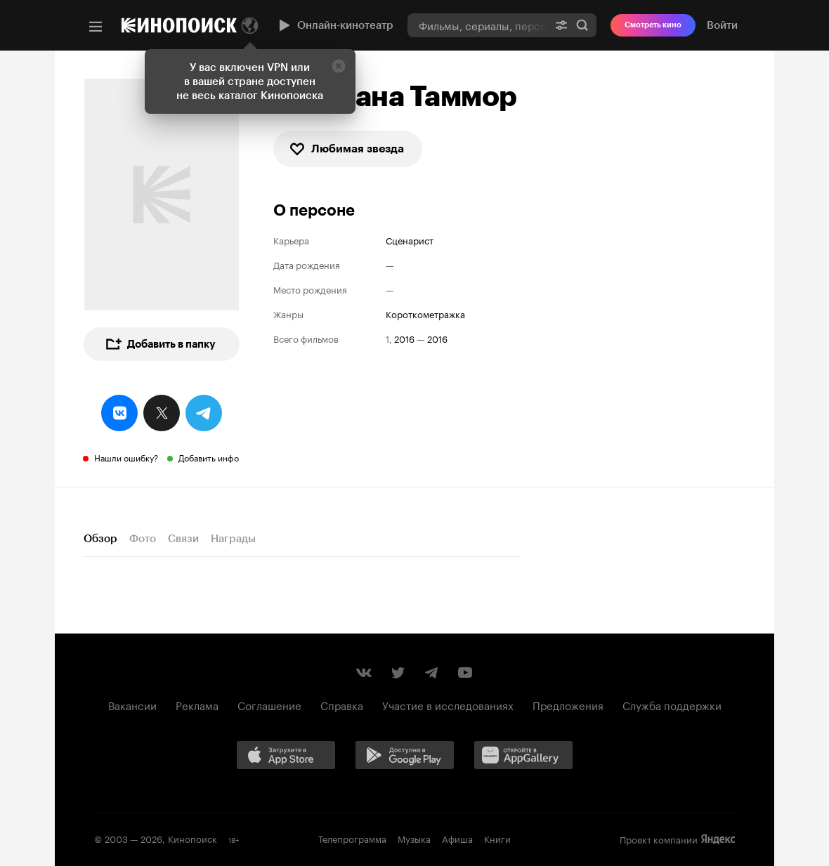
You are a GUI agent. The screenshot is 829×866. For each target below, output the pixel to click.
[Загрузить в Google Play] (409, 757)
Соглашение (269, 704)
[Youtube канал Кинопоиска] (465, 672)
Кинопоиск (192, 838)
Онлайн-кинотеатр (334, 25)
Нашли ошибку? (126, 457)
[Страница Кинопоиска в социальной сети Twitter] (397, 672)
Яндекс (718, 839)
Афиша (457, 838)
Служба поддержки (672, 704)
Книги (497, 838)
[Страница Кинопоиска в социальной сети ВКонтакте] (363, 672)
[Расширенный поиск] (561, 25)
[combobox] (477, 25)
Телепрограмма (352, 838)
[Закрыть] (338, 66)
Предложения (568, 704)
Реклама (197, 704)
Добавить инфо (208, 457)
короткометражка (425, 313)
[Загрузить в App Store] (291, 757)
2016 (404, 338)
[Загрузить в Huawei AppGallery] (528, 757)
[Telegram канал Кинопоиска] (431, 672)
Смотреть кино (653, 24)
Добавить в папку (160, 344)
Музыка (414, 838)
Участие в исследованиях (448, 704)
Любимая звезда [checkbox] (346, 148)
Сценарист (409, 240)
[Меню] (95, 26)
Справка (341, 704)
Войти (722, 25)
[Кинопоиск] (179, 25)
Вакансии (132, 704)
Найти (582, 25)
